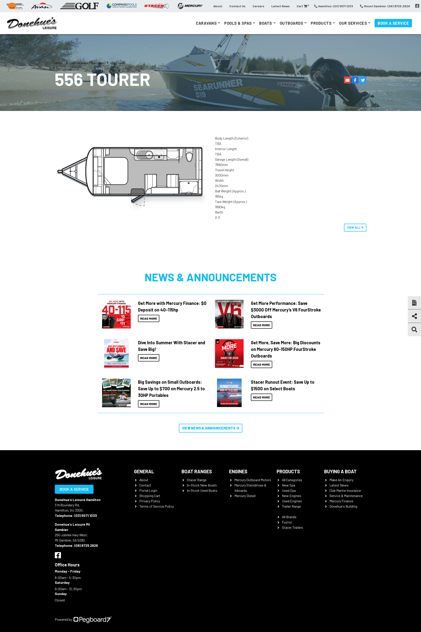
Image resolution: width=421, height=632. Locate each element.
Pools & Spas (238, 23)
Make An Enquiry (341, 480)
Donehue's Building (343, 506)
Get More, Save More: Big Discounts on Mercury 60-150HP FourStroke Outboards (285, 349)
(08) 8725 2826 (86, 545)
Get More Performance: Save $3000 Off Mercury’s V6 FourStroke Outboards (286, 309)
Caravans (206, 23)
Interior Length (226, 149)
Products (321, 23)
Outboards (291, 23)
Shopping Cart (149, 496)
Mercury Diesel (245, 496)
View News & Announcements (210, 428)
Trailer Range (291, 506)
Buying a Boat (340, 471)
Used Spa (289, 490)
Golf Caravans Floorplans (86, 63)
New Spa (288, 485)
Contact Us (237, 6)
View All (355, 227)
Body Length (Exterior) (231, 138)
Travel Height (224, 170)
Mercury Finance (341, 501)
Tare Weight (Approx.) (231, 201)
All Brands (289, 517)
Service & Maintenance (346, 496)
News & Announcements (211, 277)
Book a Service (393, 23)
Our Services (353, 23)
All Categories (292, 480)
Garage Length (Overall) (231, 159)
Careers (258, 6)
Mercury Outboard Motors (252, 480)
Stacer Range (196, 480)
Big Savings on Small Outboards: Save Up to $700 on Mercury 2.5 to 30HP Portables (171, 388)
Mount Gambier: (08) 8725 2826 (385, 6)
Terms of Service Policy (156, 506)
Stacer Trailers (292, 527)
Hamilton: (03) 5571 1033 (333, 6)
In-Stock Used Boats (202, 490)
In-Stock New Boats (202, 485)
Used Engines (292, 501)
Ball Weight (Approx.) (230, 191)
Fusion (287, 522)
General (144, 471)
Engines (238, 471)
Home (59, 63)
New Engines (291, 496)
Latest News (280, 6)
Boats (265, 23)
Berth (219, 212)
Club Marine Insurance (345, 490)
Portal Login (148, 490)
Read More (148, 318)
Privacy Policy (149, 501)
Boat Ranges (197, 471)
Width (219, 180)
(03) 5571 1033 (85, 515)
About (217, 6)
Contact (145, 485)
